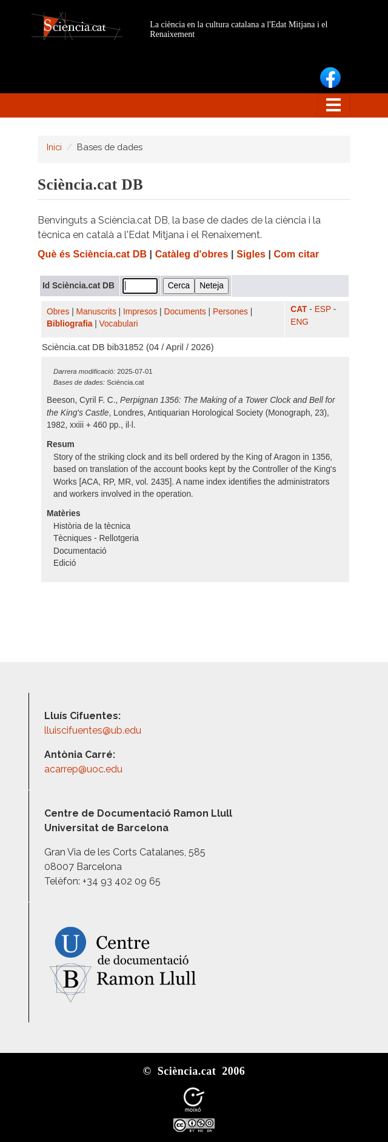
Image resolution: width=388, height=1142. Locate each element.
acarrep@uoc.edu (83, 769)
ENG (299, 322)
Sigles (251, 254)
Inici (54, 147)
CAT (298, 309)
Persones (230, 311)
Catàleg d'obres (192, 254)
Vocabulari (118, 323)
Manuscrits (96, 311)
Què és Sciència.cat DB (92, 254)
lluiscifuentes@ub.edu (94, 730)
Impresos (140, 311)
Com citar (296, 254)
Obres (58, 311)
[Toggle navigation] (333, 105)
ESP (323, 309)
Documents (185, 311)
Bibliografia (69, 323)
